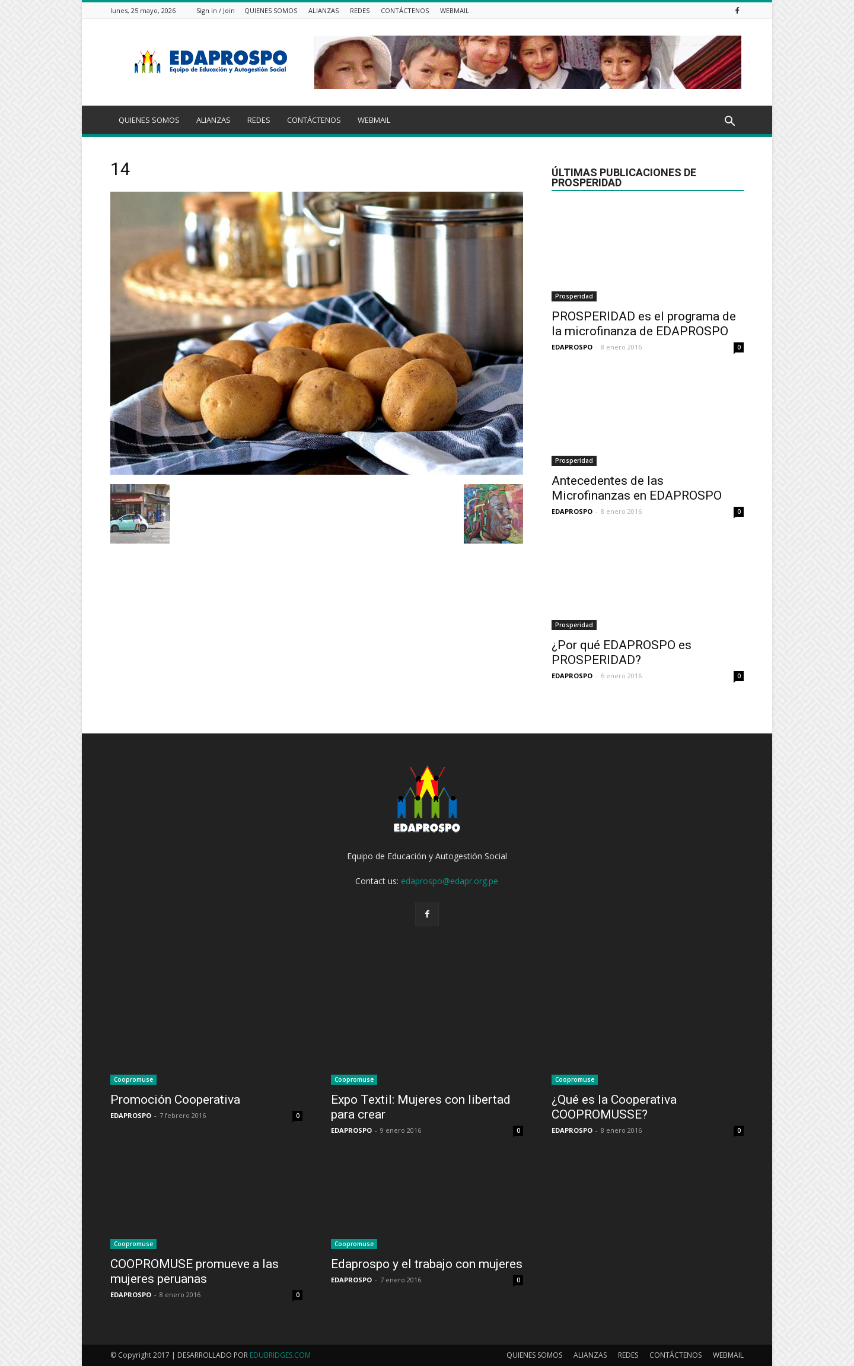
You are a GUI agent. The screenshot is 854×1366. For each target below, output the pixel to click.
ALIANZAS (323, 10)
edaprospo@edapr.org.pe (449, 881)
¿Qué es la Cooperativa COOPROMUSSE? (614, 1107)
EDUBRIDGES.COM (280, 1355)
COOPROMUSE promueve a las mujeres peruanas (194, 1271)
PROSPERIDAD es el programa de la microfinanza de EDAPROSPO (644, 323)
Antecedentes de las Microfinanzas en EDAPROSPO (637, 488)
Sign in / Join (215, 10)
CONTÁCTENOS (405, 10)
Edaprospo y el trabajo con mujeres (426, 1264)
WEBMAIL (454, 10)
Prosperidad (574, 296)
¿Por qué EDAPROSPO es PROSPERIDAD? (622, 652)
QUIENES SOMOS (270, 10)
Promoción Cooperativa (175, 1099)
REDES (359, 10)
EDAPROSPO (572, 346)
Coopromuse (133, 1079)
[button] (729, 121)
